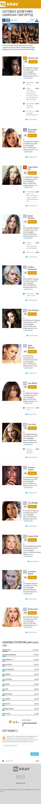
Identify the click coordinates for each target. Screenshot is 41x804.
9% (25, 135)
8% (25, 173)
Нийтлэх (34, 754)
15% (26, 62)
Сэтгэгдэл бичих (31, 119)
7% (25, 222)
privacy (38, 789)
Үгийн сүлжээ (20, 778)
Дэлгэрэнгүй (28, 78)
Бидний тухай (20, 776)
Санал (33, 62)
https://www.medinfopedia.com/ (10, 789)
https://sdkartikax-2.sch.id (28, 789)
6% (25, 314)
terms (1, 791)
